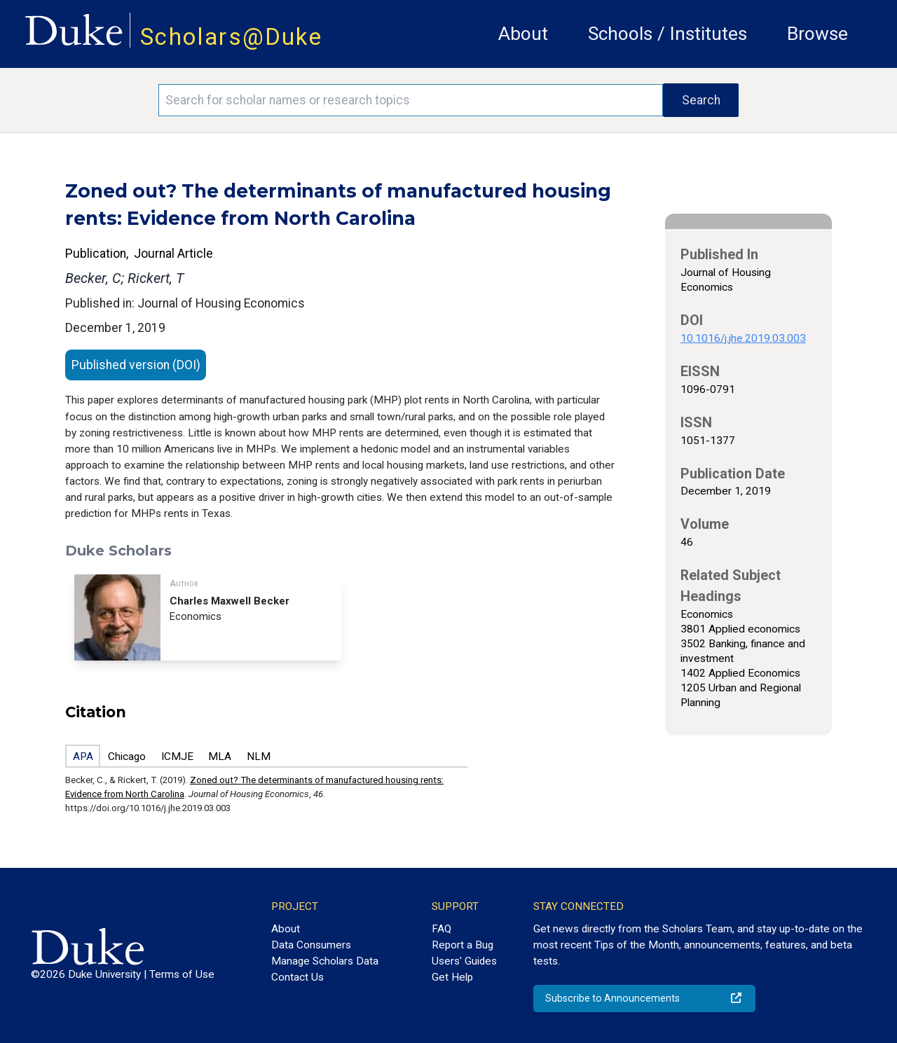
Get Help (452, 977)
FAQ (441, 929)
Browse (817, 33)
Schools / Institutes (667, 33)
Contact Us (297, 977)
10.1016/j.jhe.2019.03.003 (743, 338)
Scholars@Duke (231, 36)
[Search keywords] (410, 100)
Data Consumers (311, 945)
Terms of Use (181, 974)
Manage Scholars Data (324, 961)
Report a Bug (462, 945)
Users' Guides (464, 961)
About (523, 33)
